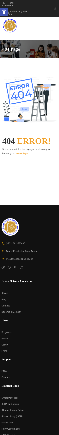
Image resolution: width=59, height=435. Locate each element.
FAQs (4, 348)
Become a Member (11, 309)
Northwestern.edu (11, 426)
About (5, 291)
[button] (4, 12)
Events (5, 336)
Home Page (22, 147)
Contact (6, 303)
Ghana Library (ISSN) (12, 414)
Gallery (5, 342)
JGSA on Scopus (10, 401)
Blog (4, 297)
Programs (7, 330)
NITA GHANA (8, 432)
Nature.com (7, 420)
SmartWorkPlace (10, 395)
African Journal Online (13, 408)
